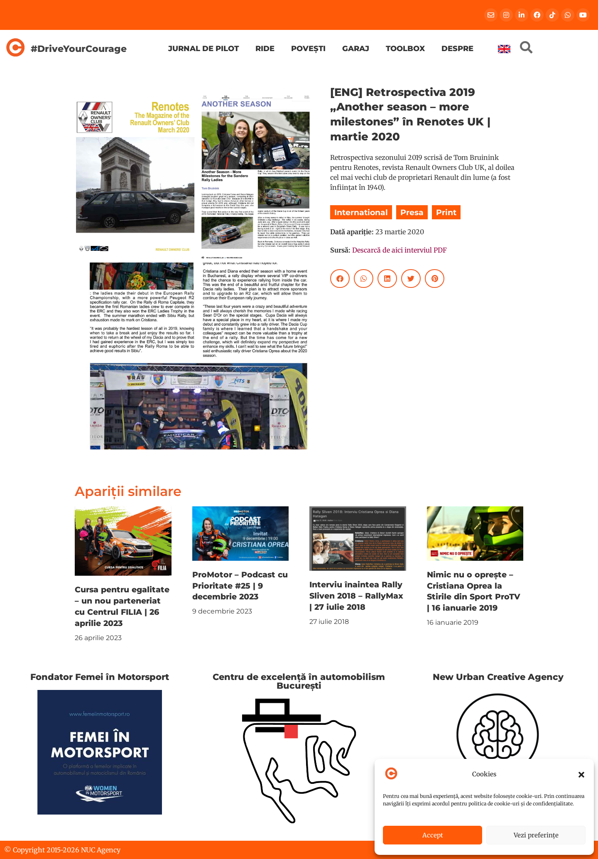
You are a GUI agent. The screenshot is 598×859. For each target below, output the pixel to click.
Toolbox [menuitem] (405, 48)
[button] (581, 775)
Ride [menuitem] (264, 48)
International (361, 212)
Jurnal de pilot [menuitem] (203, 48)
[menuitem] (504, 49)
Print (446, 212)
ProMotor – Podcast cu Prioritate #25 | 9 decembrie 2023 (240, 585)
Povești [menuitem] (308, 48)
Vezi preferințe (536, 835)
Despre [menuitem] (457, 48)
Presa (412, 212)
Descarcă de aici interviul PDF (399, 250)
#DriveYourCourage (79, 48)
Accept (432, 835)
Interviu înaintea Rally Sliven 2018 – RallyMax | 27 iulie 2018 (356, 595)
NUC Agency (100, 850)
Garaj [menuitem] (355, 48)
